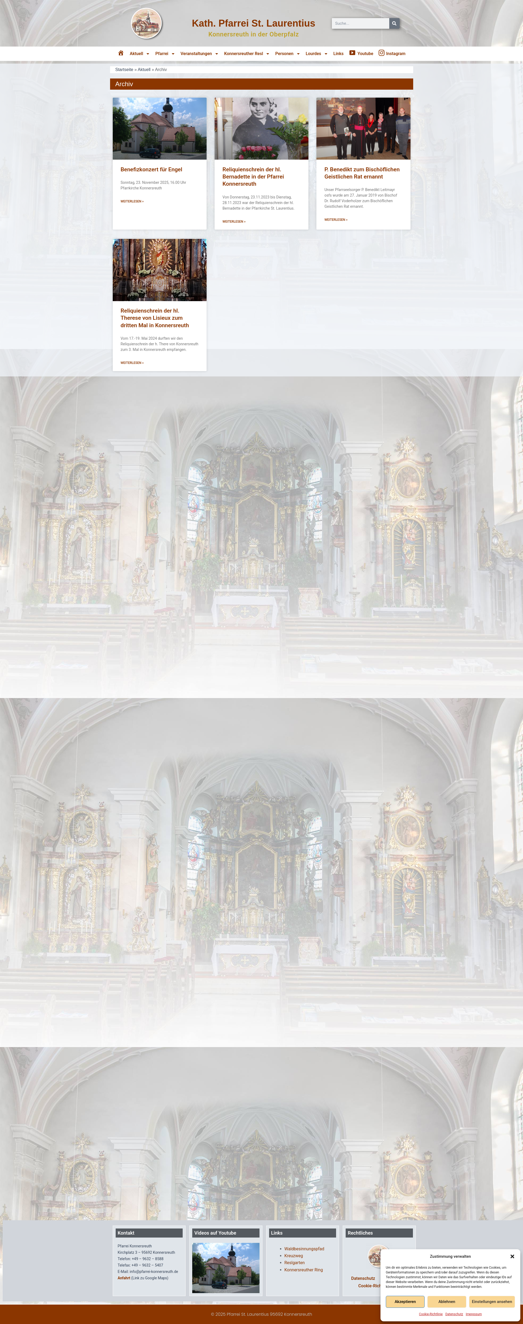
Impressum (474, 1314)
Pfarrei (165, 54)
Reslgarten (294, 1262)
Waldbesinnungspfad (304, 1248)
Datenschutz (454, 1314)
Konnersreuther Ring (303, 1269)
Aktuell (140, 54)
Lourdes (317, 54)
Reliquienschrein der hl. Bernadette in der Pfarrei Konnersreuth (253, 176)
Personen (287, 54)
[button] (512, 1256)
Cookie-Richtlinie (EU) (379, 1285)
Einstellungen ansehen (492, 1301)
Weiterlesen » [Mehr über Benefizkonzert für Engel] (132, 201)
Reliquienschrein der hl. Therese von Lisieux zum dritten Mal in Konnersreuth (155, 318)
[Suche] (394, 23)
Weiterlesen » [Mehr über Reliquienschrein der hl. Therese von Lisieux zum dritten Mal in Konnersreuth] (132, 363)
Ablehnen (446, 1301)
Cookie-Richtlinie (431, 1314)
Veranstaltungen (200, 54)
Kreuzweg (293, 1255)
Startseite (124, 69)
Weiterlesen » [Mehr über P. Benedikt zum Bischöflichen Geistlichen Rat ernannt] (336, 220)
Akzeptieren (405, 1301)
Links (338, 53)
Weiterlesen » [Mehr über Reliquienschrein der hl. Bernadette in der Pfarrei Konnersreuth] (234, 221)
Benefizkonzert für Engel (151, 169)
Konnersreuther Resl (247, 54)
